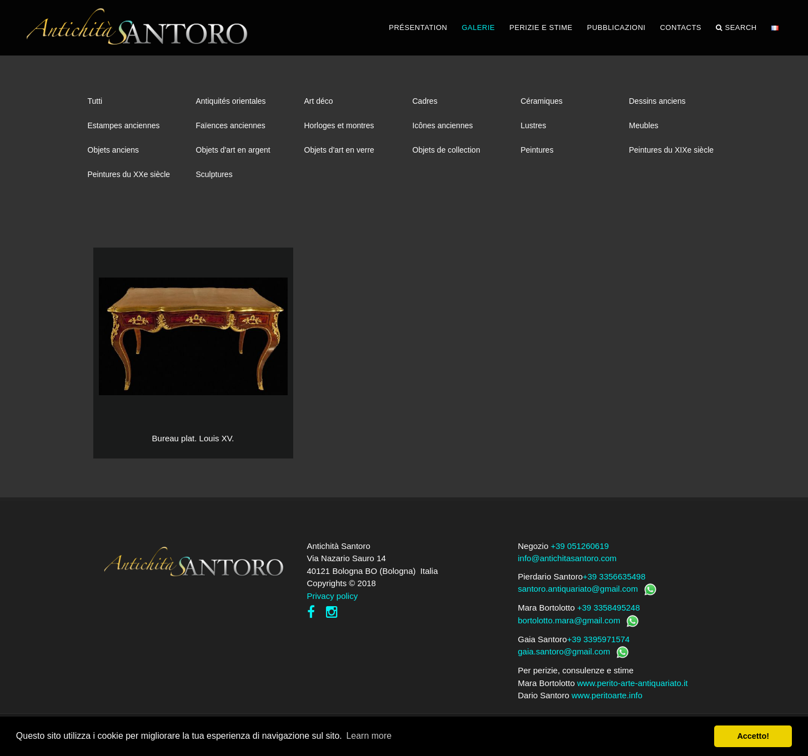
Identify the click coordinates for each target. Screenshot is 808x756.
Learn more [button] (369, 735)
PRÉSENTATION (418, 27)
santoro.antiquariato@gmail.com (578, 588)
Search (736, 28)
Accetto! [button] (753, 736)
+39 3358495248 (608, 607)
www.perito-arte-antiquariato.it (632, 683)
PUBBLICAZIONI (616, 27)
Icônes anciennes (443, 125)
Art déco (318, 101)
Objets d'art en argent (233, 149)
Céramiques (542, 101)
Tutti (95, 101)
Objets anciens (113, 149)
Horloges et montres (339, 125)
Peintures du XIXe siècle (671, 149)
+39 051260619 (580, 546)
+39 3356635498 (614, 576)
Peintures (537, 149)
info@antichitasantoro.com (567, 558)
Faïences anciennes (230, 125)
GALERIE (478, 27)
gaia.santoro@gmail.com (564, 651)
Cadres (425, 101)
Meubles (644, 125)
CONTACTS (680, 27)
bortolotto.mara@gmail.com (569, 620)
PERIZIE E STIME (541, 27)
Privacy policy (332, 596)
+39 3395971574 (598, 639)
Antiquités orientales (231, 101)
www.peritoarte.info (607, 695)
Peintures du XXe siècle (129, 174)
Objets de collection (446, 149)
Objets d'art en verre (339, 149)
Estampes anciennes (124, 125)
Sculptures (214, 174)
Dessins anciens (657, 101)
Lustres (533, 125)
